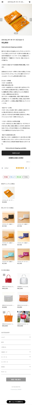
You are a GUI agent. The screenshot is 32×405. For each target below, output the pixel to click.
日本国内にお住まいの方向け (16, 157)
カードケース (4, 362)
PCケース (3, 371)
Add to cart (16, 153)
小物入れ (3, 347)
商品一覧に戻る (16, 379)
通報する (28, 161)
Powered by (16, 389)
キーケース (4, 357)
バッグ (2, 337)
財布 (2, 342)
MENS (3, 367)
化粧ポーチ (4, 352)
